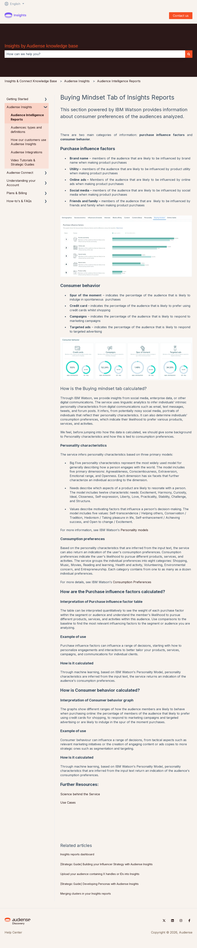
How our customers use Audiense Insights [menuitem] (28, 142)
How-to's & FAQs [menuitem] (19, 201)
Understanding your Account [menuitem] (21, 183)
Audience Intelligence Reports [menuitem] (27, 117)
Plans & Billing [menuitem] (17, 193)
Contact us (181, 16)
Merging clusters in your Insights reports (85, 893)
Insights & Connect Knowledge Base (31, 81)
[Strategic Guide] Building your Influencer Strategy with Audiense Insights (106, 864)
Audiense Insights (77, 81)
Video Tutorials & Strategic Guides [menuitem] (23, 162)
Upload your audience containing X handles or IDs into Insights (99, 874)
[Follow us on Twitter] (164, 920)
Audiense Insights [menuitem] (19, 107)
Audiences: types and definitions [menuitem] (26, 129)
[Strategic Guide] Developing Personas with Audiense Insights (99, 883)
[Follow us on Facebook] (189, 920)
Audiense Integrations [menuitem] (26, 152)
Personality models (134, 530)
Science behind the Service (80, 794)
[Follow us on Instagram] (181, 920)
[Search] (188, 54)
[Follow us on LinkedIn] (172, 920)
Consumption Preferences (132, 582)
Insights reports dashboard (77, 854)
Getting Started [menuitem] (17, 99)
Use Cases (68, 802)
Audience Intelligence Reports (119, 81)
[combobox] (95, 54)
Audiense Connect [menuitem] (20, 172)
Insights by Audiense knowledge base (41, 45)
